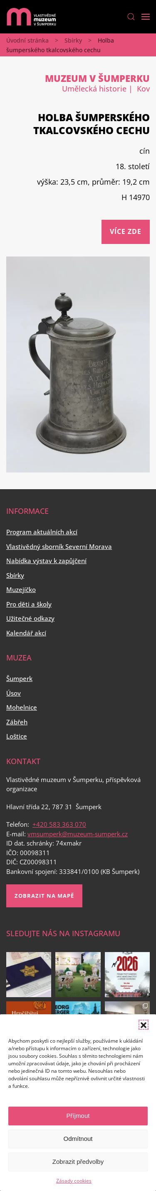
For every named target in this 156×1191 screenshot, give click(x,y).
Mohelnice (21, 707)
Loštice (16, 736)
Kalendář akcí (26, 633)
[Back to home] (31, 16)
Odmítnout (77, 1138)
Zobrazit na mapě (44, 895)
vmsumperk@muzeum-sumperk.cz (77, 834)
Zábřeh (16, 722)
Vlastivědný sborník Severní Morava (59, 546)
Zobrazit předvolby (78, 1161)
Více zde (125, 231)
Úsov (13, 693)
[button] (143, 1025)
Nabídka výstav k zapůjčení (46, 560)
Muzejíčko (21, 589)
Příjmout (78, 1115)
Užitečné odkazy (30, 618)
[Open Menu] (145, 16)
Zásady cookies (74, 1180)
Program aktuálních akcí (41, 532)
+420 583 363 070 (59, 824)
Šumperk (19, 678)
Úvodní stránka (27, 40)
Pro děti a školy (29, 604)
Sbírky (73, 40)
